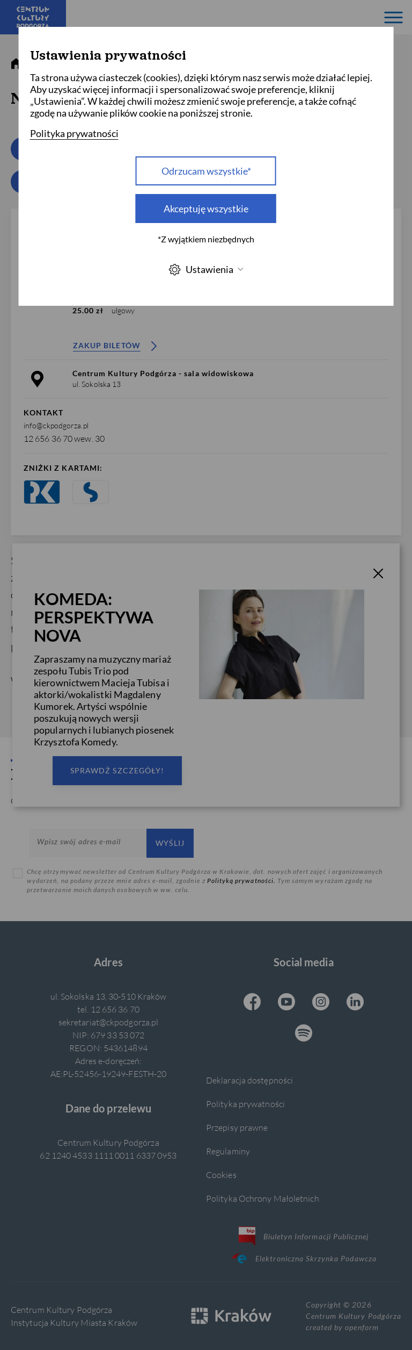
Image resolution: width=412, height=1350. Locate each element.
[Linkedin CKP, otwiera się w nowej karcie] (355, 1003)
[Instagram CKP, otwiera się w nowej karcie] (320, 1003)
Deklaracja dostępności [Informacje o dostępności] (249, 1080)
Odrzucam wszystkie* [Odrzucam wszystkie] (206, 171)
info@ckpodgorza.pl (56, 425)
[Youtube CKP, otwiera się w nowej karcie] (286, 1003)
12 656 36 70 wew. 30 (64, 438)
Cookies (221, 1174)
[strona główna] (16, 64)
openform (361, 1327)
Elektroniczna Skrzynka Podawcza (304, 1258)
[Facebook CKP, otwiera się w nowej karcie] (252, 1003)
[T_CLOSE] (378, 575)
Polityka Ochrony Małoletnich (262, 1198)
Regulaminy (228, 1151)
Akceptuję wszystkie (206, 208)
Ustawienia (206, 269)
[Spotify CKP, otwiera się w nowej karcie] (303, 1034)
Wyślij (170, 843)
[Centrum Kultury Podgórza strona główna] (33, 17)
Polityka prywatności (245, 1103)
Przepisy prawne (237, 1127)
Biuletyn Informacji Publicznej (304, 1236)
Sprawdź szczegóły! (117, 770)
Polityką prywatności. (242, 881)
